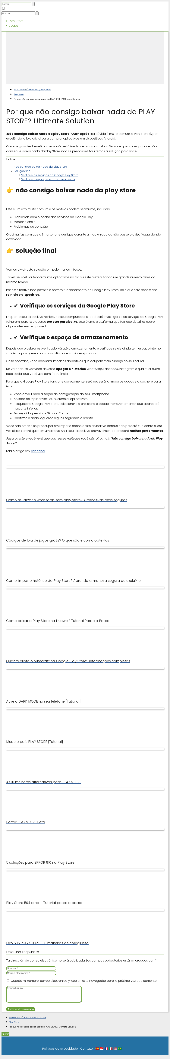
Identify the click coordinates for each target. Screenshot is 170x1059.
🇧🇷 (120, 1051)
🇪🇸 (97, 1051)
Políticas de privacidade (60, 1051)
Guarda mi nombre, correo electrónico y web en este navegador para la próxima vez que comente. (84, 981)
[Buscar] (33, 4)
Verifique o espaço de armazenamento (48, 179)
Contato (86, 1051)
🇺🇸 (115, 1051)
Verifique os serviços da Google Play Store (49, 175)
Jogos (13, 25)
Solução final (22, 171)
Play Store (16, 21)
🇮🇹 (111, 1051)
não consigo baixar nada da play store (40, 167)
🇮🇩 (102, 1051)
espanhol (38, 451)
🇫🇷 (106, 1051)
